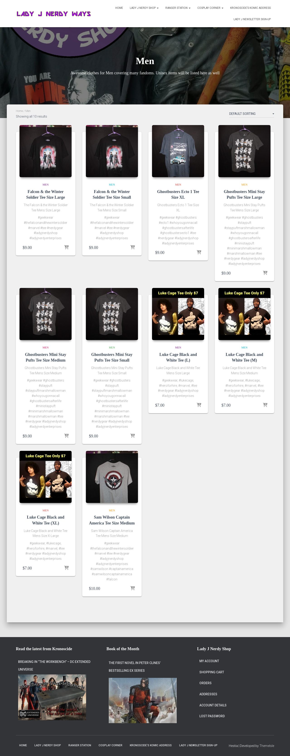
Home (119, 8)
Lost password (212, 708)
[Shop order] (251, 114)
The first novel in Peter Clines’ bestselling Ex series (135, 658)
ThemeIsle (266, 746)
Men (46, 184)
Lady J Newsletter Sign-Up (252, 19)
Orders (205, 675)
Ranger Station (178, 8)
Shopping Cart (211, 664)
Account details (213, 697)
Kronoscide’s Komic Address (250, 8)
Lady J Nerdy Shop (144, 8)
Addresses (208, 686)
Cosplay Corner (210, 8)
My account (209, 653)
